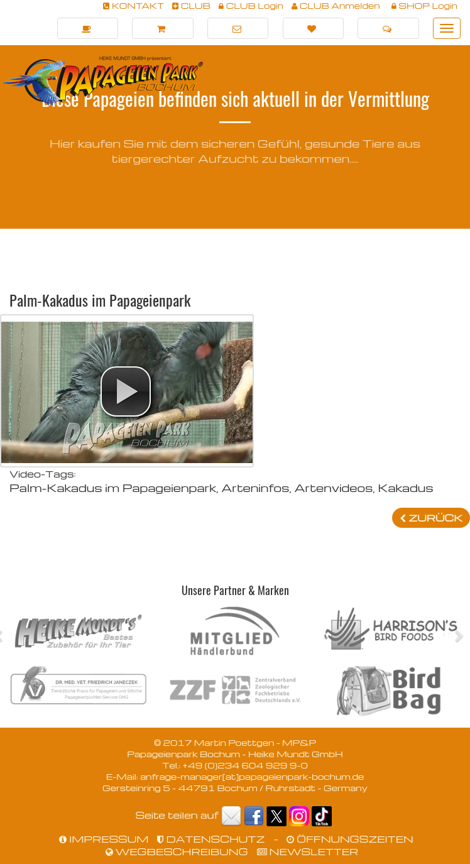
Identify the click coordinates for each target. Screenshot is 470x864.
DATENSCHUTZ (211, 839)
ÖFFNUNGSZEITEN (350, 839)
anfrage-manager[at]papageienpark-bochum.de (252, 776)
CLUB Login (251, 5)
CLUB (191, 5)
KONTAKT (133, 5)
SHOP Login (424, 5)
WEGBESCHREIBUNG (177, 851)
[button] (126, 391)
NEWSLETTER (308, 851)
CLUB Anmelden (336, 5)
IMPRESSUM (103, 839)
